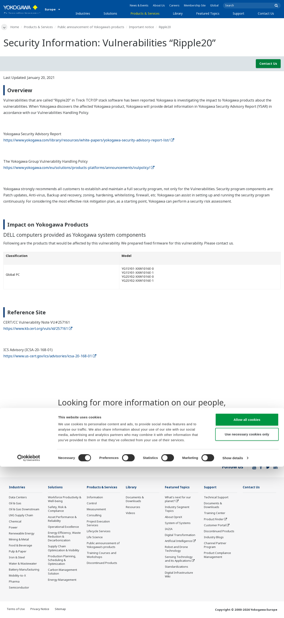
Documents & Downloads (135, 500)
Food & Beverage (20, 546)
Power (13, 528)
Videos (130, 514)
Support (238, 13)
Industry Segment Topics (177, 509)
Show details (233, 609)
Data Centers (18, 498)
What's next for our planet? (178, 500)
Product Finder (213, 520)
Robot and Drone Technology (176, 549)
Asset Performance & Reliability (62, 519)
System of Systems (178, 524)
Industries (83, 13)
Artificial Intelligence (178, 542)
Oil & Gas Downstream (24, 510)
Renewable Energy (21, 534)
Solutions (110, 13)
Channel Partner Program (215, 546)
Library (178, 13)
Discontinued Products (219, 532)
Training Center (214, 514)
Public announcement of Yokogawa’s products (91, 27)
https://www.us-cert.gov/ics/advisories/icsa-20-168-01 (49, 356)
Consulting (94, 522)
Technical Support (216, 498)
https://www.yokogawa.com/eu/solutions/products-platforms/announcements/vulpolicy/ (78, 167)
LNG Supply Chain (21, 516)
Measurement (96, 516)
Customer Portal (215, 526)
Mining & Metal (19, 540)
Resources (133, 508)
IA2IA (168, 530)
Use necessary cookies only (247, 585)
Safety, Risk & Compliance (57, 509)
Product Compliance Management (217, 555)
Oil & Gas (15, 504)
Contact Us (266, 13)
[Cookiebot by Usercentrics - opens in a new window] (28, 609)
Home (15, 27)
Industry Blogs (214, 538)
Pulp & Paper (17, 552)
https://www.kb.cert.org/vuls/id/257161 (37, 329)
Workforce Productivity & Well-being (64, 500)
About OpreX (173, 517)
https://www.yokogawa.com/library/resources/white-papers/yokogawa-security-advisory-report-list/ (88, 140)
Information (95, 504)
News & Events (139, 5)
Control (92, 510)
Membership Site (195, 5)
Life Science (95, 544)
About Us (159, 5)
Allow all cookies (247, 571)
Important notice (142, 27)
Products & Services (145, 13)
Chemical (15, 522)
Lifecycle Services (98, 538)
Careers (174, 5)
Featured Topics (207, 13)
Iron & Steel (17, 558)
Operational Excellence (63, 527)
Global (214, 5)
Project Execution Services (98, 530)
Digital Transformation (180, 536)
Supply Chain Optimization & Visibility (63, 549)
